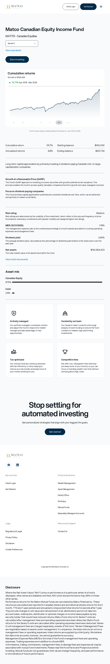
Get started (55, 431)
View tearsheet (13, 50)
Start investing (17, 59)
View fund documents (16, 259)
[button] (101, 6)
